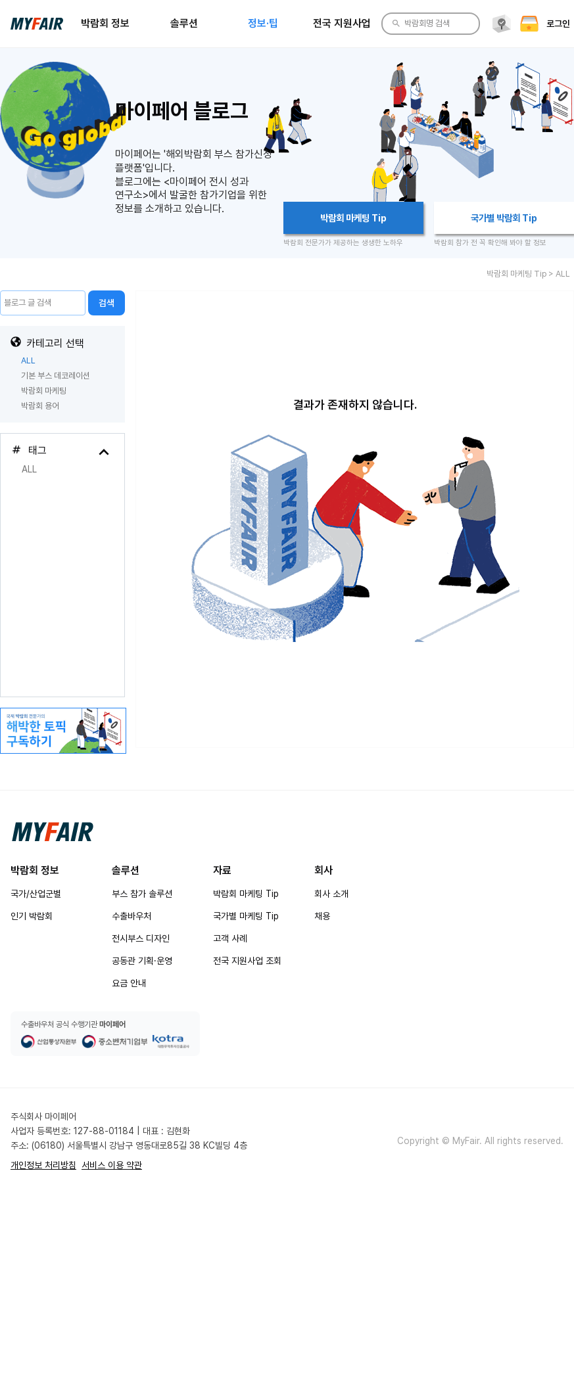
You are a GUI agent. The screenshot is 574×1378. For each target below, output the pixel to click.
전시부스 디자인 (141, 938)
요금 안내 (129, 983)
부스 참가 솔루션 (142, 893)
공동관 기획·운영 (142, 960)
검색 (106, 303)
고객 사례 (230, 938)
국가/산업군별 (36, 893)
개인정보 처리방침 (43, 1165)
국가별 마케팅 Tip (246, 916)
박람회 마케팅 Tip (246, 893)
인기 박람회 (32, 916)
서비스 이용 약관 (112, 1165)
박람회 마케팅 (43, 391)
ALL (28, 360)
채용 (322, 916)
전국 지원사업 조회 (247, 960)
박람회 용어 (40, 406)
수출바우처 (131, 916)
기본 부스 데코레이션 (55, 375)
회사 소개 (331, 893)
